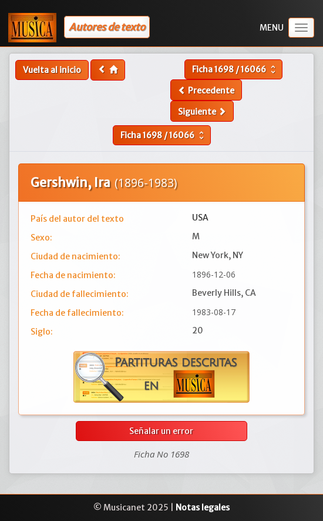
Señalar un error (161, 431)
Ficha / (235, 69)
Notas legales (203, 507)
